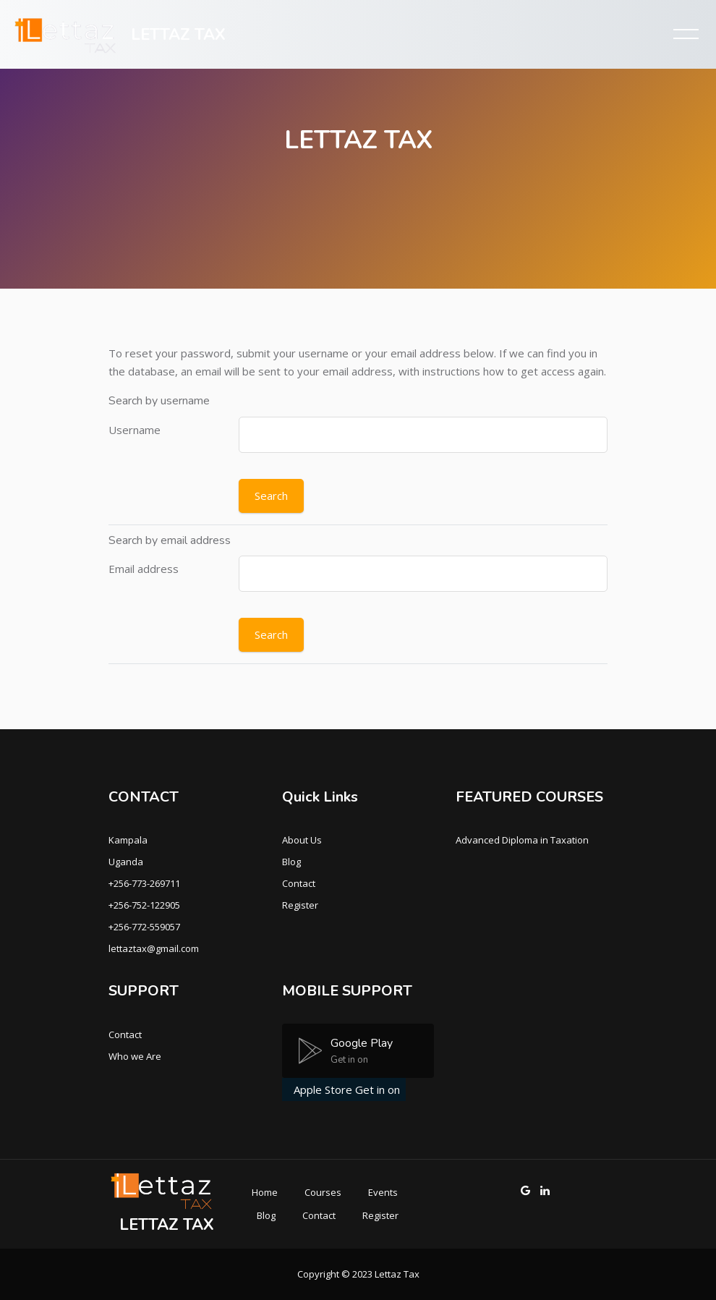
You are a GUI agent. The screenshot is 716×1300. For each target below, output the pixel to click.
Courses (322, 1192)
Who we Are (134, 1056)
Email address (143, 568)
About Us (302, 839)
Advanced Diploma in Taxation (522, 839)
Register (300, 905)
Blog (291, 861)
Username (134, 429)
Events (383, 1192)
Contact (298, 883)
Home (265, 1192)
